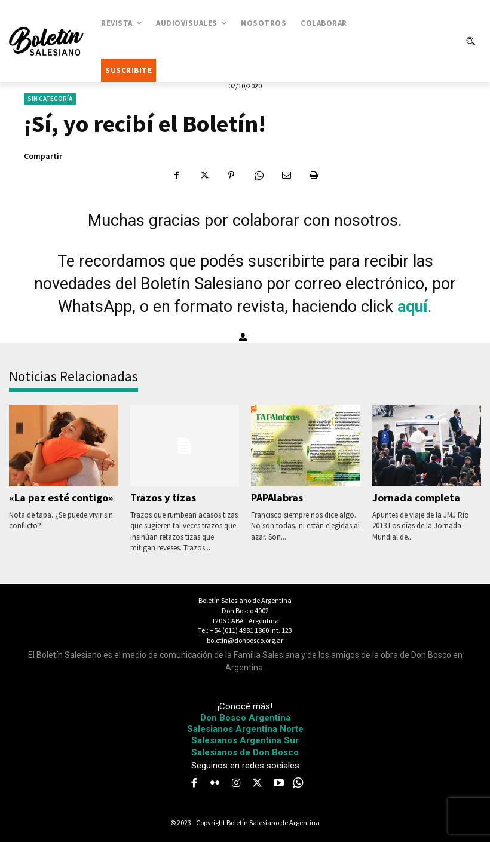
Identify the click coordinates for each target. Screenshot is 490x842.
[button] (470, 41)
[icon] (298, 782)
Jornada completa (414, 497)
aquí (412, 306)
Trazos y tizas (162, 497)
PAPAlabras (276, 497)
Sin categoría (50, 99)
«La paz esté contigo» (58, 497)
